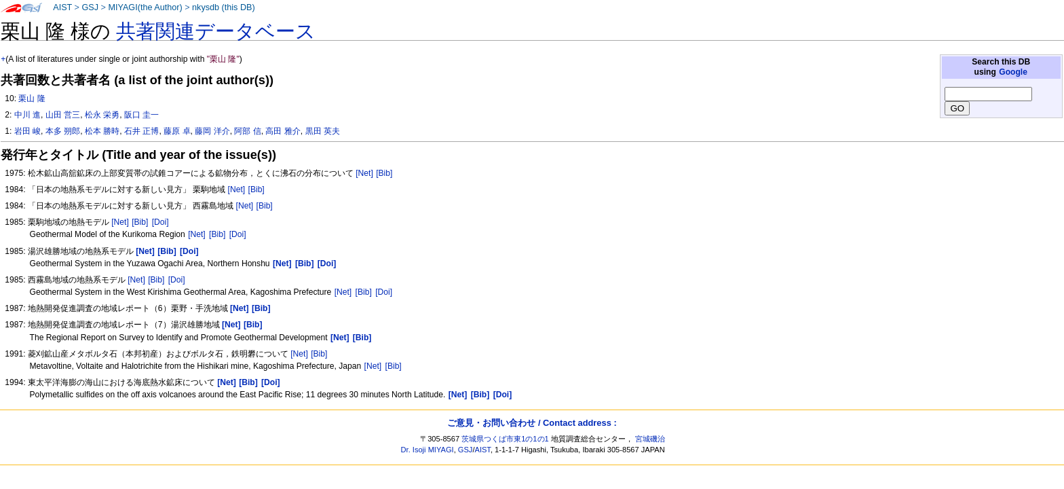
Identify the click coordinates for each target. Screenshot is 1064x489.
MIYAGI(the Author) (145, 7)
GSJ (89, 7)
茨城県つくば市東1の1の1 (505, 439)
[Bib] (384, 173)
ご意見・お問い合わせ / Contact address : (531, 423)
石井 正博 (141, 131)
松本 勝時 (102, 131)
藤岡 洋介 (212, 131)
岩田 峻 (27, 131)
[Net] (364, 173)
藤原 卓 (177, 131)
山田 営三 (62, 115)
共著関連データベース (216, 31)
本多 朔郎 (62, 131)
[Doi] (160, 222)
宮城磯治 (650, 439)
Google (1013, 72)
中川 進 (27, 115)
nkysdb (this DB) (223, 7)
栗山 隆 (31, 98)
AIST (62, 7)
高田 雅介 (282, 131)
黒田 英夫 (322, 131)
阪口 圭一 (141, 115)
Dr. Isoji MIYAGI (427, 450)
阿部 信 (247, 131)
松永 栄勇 (102, 115)
